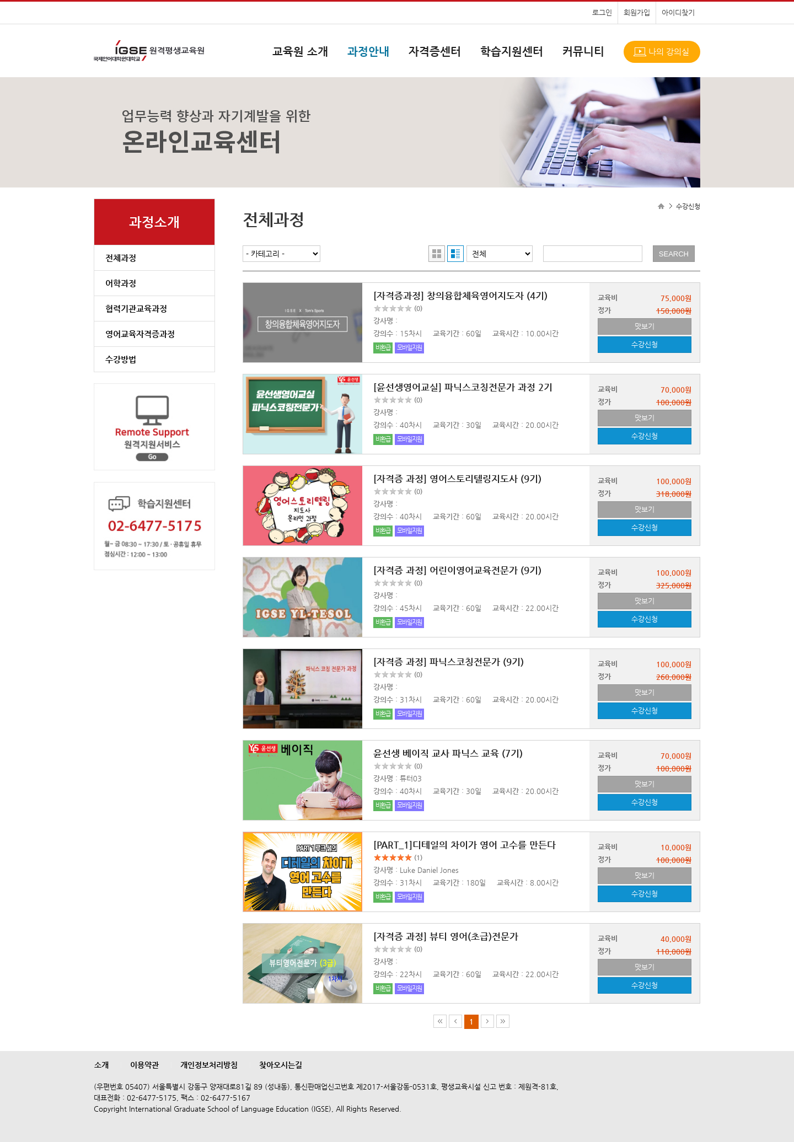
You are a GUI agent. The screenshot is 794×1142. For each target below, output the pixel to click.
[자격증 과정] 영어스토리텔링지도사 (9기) (457, 478)
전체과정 (120, 257)
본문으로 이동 (0, 0)
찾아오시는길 (280, 1064)
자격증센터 (435, 51)
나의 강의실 (668, 51)
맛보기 (644, 326)
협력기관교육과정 (136, 308)
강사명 (383, 321)
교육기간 (446, 333)
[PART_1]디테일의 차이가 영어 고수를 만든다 (464, 844)
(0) (418, 308)
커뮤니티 (583, 51)
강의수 (383, 333)
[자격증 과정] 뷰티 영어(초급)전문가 (445, 936)
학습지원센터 (511, 51)
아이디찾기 (678, 12)
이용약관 (144, 1064)
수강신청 (644, 344)
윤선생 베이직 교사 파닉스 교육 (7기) (448, 753)
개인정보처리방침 (209, 1064)
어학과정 (120, 283)
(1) (418, 857)
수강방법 (120, 359)
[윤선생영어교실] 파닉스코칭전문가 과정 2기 (462, 387)
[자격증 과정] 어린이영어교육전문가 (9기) (457, 570)
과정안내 (368, 51)
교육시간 (505, 333)
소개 (101, 1064)
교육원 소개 (300, 51)
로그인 (602, 12)
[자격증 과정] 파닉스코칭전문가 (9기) (448, 661)
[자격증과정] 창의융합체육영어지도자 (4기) (460, 295)
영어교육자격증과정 (140, 334)
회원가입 (637, 12)
